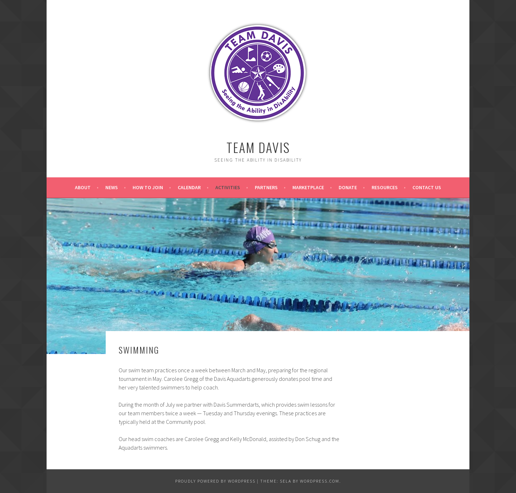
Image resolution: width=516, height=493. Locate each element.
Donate (348, 187)
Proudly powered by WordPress (215, 481)
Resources (385, 187)
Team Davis (258, 147)
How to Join (148, 187)
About (83, 187)
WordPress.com (319, 481)
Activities (227, 187)
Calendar (189, 187)
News (111, 187)
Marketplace (308, 187)
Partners (266, 187)
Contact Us (426, 187)
